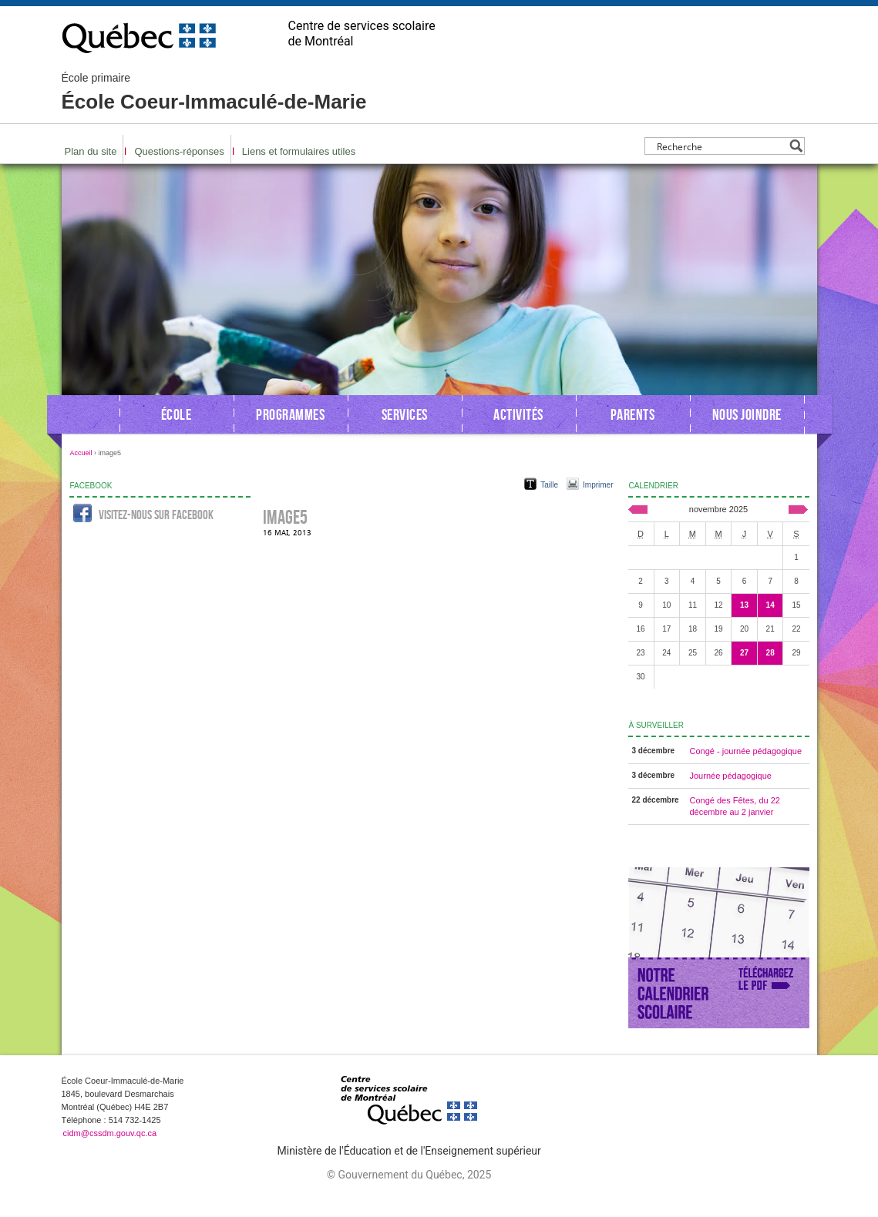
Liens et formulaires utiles (298, 151)
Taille (549, 485)
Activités (518, 414)
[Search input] (720, 146)
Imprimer (598, 485)
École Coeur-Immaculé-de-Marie (214, 92)
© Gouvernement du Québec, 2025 (409, 1174)
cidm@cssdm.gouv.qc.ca (110, 1133)
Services (405, 414)
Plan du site (91, 151)
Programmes (290, 414)
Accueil (81, 453)
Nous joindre (747, 414)
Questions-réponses (179, 151)
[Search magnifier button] (796, 146)
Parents (633, 414)
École (176, 414)
